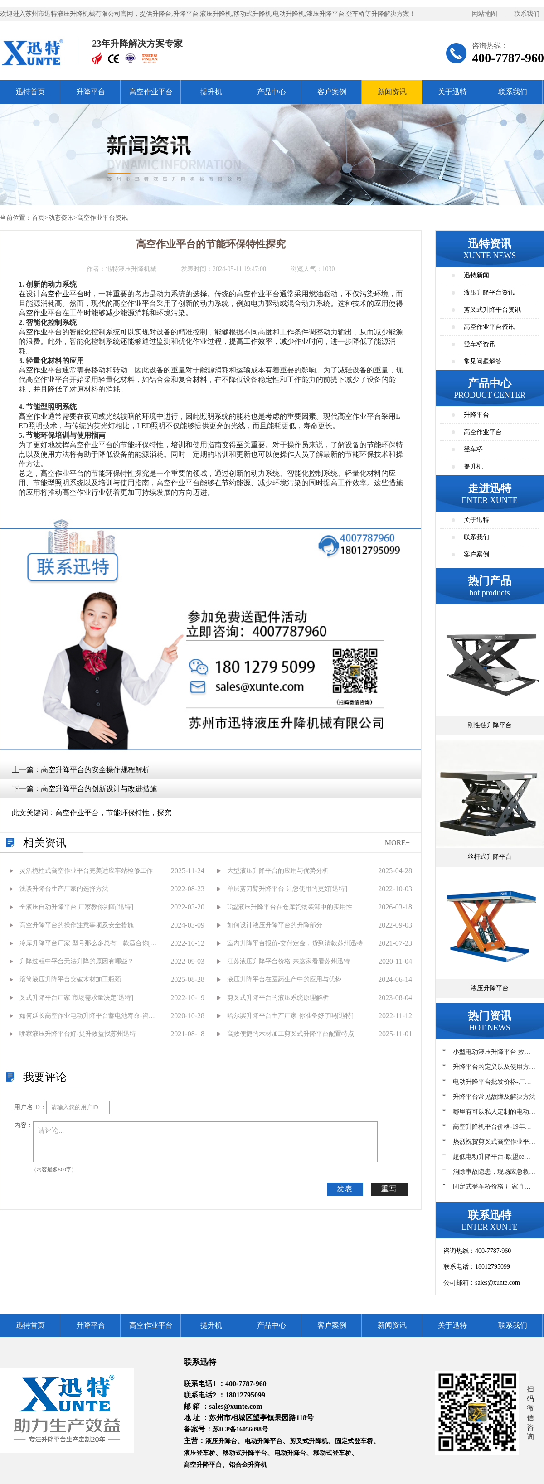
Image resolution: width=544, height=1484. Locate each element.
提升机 (211, 92)
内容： (23, 1125)
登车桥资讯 (479, 344)
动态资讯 (60, 217)
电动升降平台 (263, 1441)
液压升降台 (221, 1441)
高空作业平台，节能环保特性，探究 (113, 813)
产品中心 (271, 92)
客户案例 (331, 92)
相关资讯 (45, 843)
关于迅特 (452, 92)
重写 (389, 1189)
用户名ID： (30, 1107)
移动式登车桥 (332, 1453)
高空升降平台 (203, 1464)
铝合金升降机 (248, 1464)
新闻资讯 (392, 92)
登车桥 (473, 449)
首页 (38, 217)
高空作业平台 (151, 92)
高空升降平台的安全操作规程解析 (95, 769)
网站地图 (484, 13)
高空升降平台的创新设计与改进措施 (99, 789)
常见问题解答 (483, 361)
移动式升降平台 (245, 1453)
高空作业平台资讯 (102, 217)
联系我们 (526, 13)
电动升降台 (290, 1453)
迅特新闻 (476, 275)
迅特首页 (30, 92)
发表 (345, 1189)
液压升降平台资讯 (489, 292)
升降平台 (90, 92)
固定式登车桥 (354, 1441)
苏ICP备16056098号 (240, 1429)
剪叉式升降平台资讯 (492, 309)
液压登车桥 (199, 1453)
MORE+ (397, 842)
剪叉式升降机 (309, 1441)
